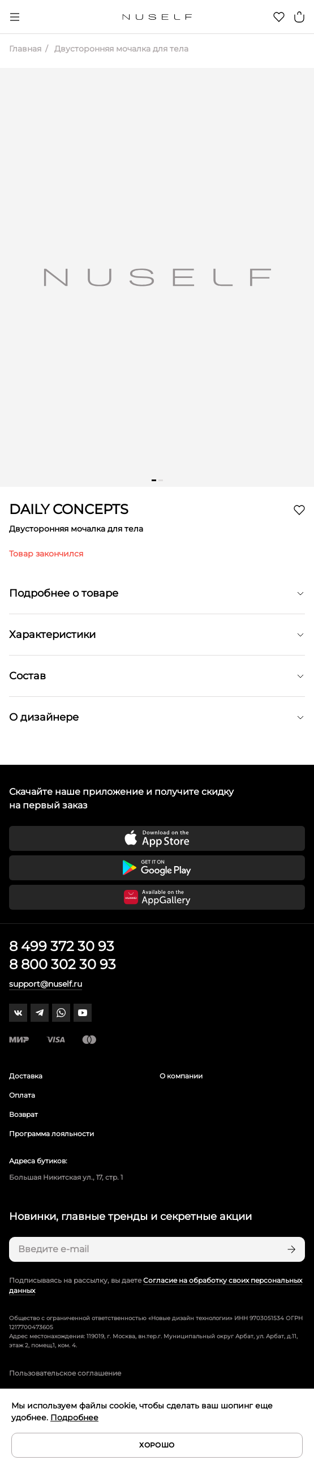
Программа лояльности (51, 1133)
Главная (25, 49)
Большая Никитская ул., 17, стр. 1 (66, 1177)
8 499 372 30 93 (61, 946)
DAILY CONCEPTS (68, 509)
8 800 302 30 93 (62, 964)
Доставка (25, 1076)
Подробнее (74, 1417)
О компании (181, 1076)
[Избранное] (279, 17)
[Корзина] (299, 17)
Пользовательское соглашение (65, 1373)
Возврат (23, 1114)
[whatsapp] (61, 1013)
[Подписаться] (290, 1249)
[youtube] (83, 1013)
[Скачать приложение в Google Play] (157, 867)
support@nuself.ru (45, 984)
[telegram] (40, 1013)
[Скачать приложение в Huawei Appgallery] (157, 897)
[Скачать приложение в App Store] (157, 838)
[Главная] (157, 17)
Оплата (22, 1095)
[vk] (18, 1013)
